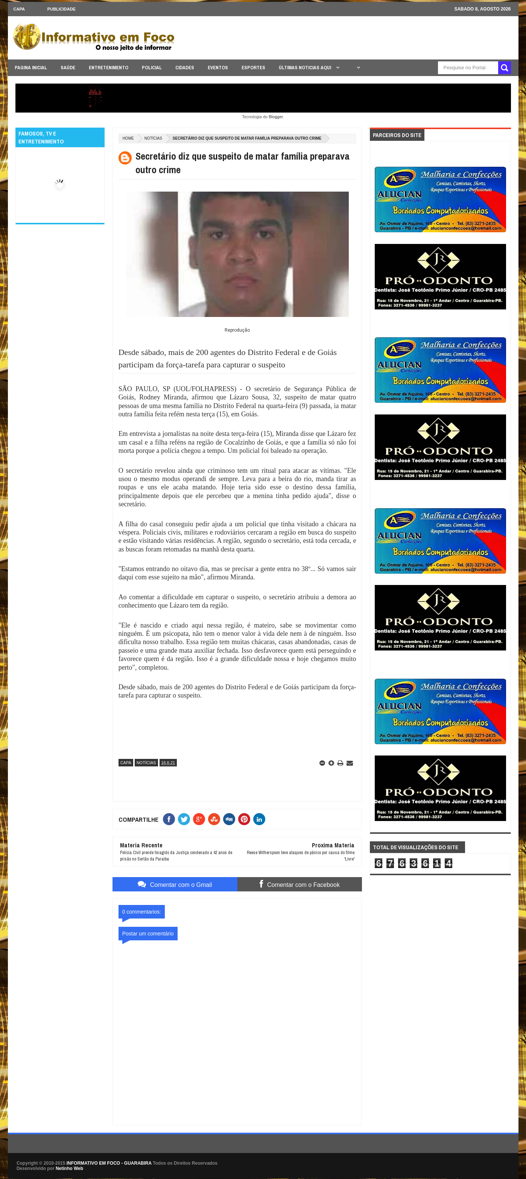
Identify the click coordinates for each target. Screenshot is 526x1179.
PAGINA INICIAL (31, 67)
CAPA (19, 9)
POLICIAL (152, 67)
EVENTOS (218, 67)
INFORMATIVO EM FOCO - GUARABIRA (109, 1163)
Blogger (276, 116)
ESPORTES (253, 67)
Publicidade (61, 9)
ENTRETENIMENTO (108, 67)
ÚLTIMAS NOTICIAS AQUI (305, 67)
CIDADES (184, 67)
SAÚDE (68, 67)
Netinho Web (69, 1168)
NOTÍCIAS (153, 138)
